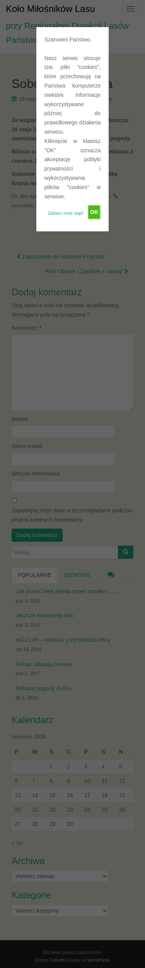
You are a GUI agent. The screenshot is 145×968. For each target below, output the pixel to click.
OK (94, 212)
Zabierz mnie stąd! (66, 213)
